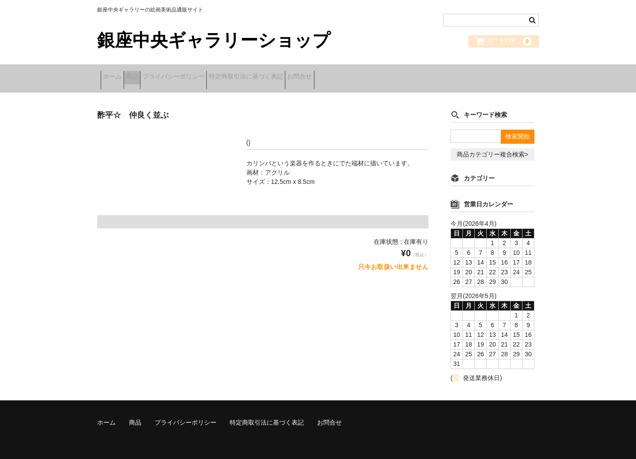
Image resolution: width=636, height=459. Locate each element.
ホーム (115, 73)
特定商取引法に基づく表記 (291, 73)
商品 (149, 73)
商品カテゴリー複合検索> (492, 144)
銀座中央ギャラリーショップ (213, 40)
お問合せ (358, 73)
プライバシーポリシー (204, 73)
